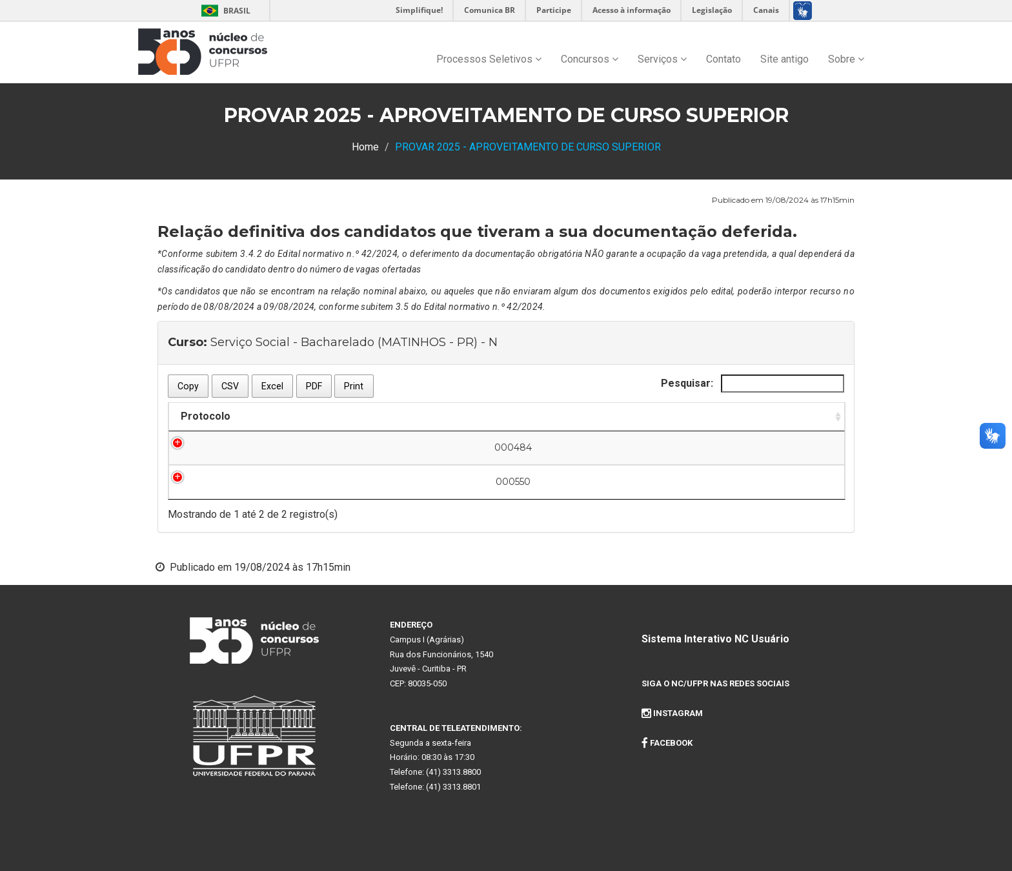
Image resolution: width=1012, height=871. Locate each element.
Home (365, 147)
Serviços (662, 59)
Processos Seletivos (488, 59)
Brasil (223, 10)
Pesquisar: (752, 383)
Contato (723, 59)
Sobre (846, 59)
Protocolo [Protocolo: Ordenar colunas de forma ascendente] (205, 416)
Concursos (589, 59)
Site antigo (784, 59)
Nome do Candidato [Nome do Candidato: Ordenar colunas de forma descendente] (412, 416)
